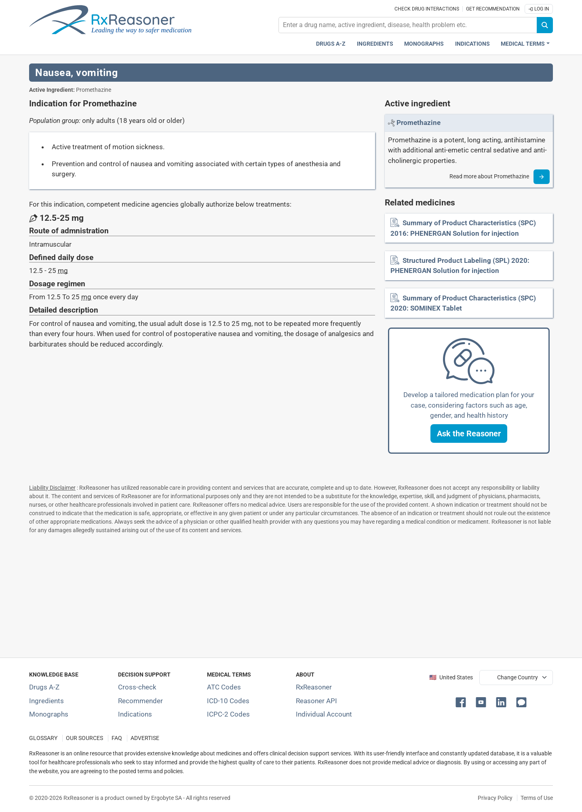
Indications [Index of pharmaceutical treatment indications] (135, 714)
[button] (468, 433)
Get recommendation (493, 9)
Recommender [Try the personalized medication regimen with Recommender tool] (140, 701)
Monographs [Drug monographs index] (424, 43)
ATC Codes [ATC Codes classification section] (224, 687)
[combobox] (407, 25)
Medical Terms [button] (523, 43)
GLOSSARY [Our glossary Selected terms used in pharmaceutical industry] (43, 738)
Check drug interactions (426, 9)
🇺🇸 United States (451, 677)
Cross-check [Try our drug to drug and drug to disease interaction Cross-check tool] (137, 687)
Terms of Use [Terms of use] (537, 798)
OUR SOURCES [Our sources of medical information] (84, 738)
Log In (538, 9)
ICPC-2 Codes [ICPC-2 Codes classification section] (228, 714)
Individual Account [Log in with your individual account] (324, 714)
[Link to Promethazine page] (418, 122)
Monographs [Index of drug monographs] (48, 714)
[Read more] (542, 176)
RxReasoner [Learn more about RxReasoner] (314, 687)
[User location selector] (516, 677)
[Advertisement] (271, 594)
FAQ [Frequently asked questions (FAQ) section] (117, 738)
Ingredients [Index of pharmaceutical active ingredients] (46, 701)
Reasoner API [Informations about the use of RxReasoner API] (316, 701)
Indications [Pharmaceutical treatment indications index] (472, 43)
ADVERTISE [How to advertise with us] (145, 738)
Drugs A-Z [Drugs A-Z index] (331, 43)
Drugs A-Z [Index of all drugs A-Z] (44, 687)
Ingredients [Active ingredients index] (375, 43)
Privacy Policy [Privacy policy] (495, 798)
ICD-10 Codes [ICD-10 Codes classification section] (228, 701)
